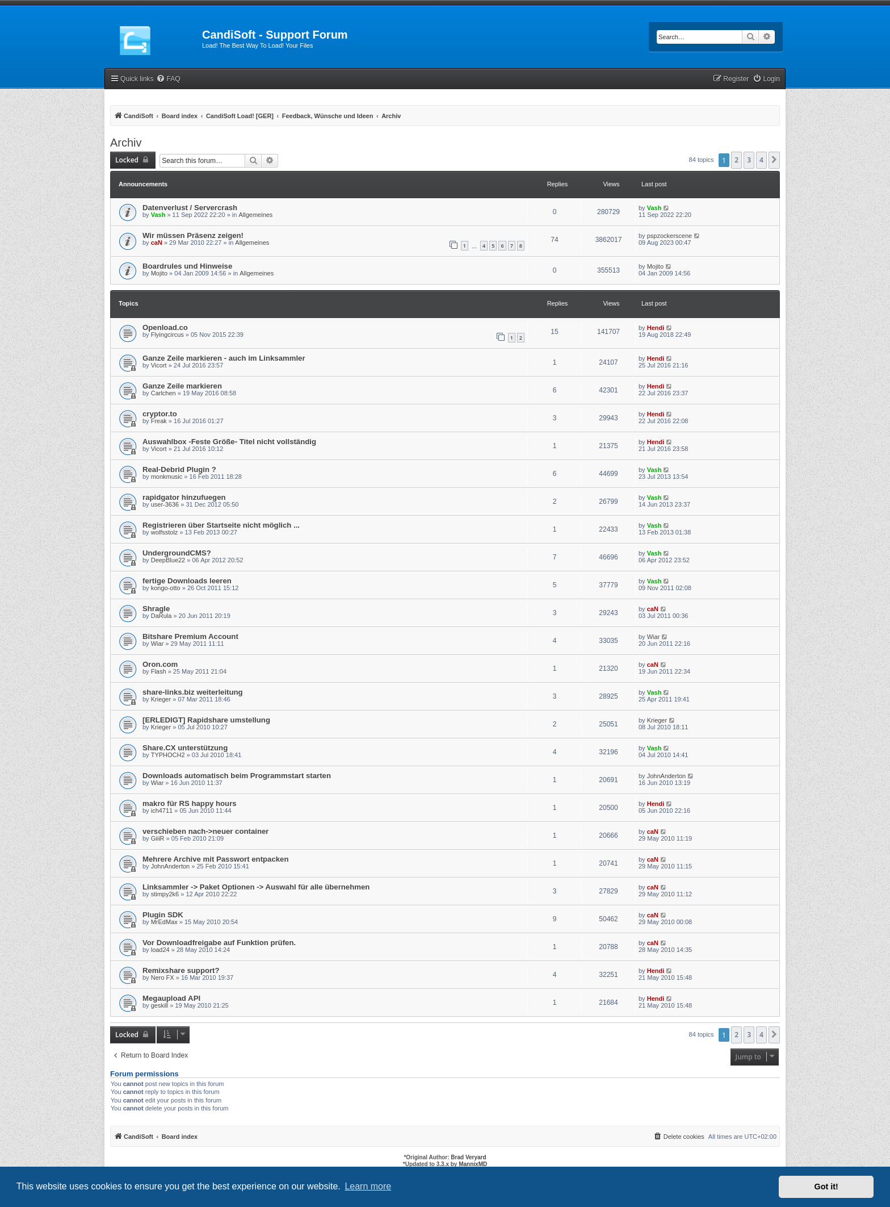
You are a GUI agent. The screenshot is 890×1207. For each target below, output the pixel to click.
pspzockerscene (669, 235)
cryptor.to (159, 414)
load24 (160, 949)
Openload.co (165, 327)
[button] (774, 160)
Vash (158, 214)
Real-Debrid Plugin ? (179, 469)
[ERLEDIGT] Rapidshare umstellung (206, 720)
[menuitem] (168, 79)
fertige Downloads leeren (187, 581)
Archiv (126, 142)
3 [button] (749, 160)
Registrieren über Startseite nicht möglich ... (221, 525)
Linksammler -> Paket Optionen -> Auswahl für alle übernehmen (256, 887)
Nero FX (162, 977)
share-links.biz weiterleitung (192, 692)
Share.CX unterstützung (185, 748)
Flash (158, 671)
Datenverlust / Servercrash (189, 207)
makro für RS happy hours (189, 803)
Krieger (161, 699)
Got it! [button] (826, 1186)
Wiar (157, 643)
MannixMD (473, 1164)
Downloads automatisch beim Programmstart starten (236, 775)
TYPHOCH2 (168, 754)
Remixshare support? (181, 970)
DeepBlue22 (168, 560)
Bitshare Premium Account (190, 636)
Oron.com (160, 664)
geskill (160, 1005)
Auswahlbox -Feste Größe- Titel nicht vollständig (229, 441)
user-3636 (165, 504)
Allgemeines (255, 214)
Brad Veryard (468, 1157)
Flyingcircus (167, 334)
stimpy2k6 (165, 894)
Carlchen (163, 393)
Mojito (159, 273)
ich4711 (162, 810)
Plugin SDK (162, 915)
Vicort (159, 365)
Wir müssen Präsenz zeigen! (193, 235)
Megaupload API (171, 998)
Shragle (156, 608)
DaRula (161, 615)
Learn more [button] (368, 1186)
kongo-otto (165, 587)
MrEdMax (164, 921)
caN (156, 242)
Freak (159, 420)
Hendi (656, 327)
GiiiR (158, 838)
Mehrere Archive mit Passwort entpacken (215, 859)
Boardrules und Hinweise (187, 266)
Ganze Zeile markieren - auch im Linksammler (223, 358)
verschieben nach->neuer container (205, 831)
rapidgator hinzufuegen (184, 497)
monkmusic (167, 476)
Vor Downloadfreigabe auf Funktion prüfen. (219, 942)
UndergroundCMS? (176, 553)
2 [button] (736, 160)
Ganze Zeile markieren (182, 386)
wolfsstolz (164, 532)
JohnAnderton (666, 775)
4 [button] (761, 160)
